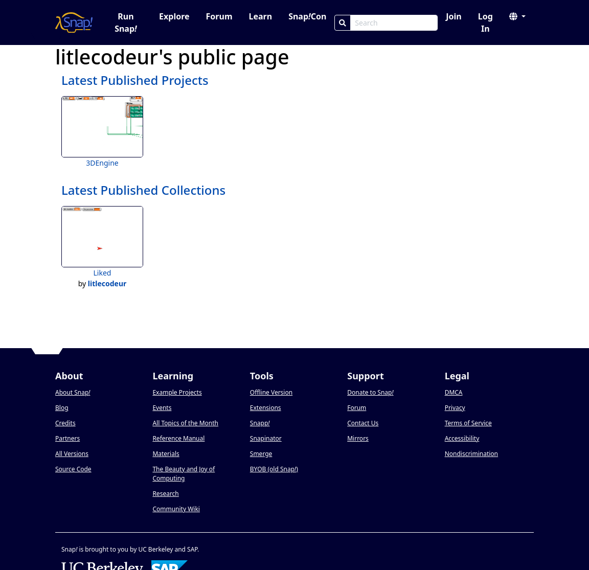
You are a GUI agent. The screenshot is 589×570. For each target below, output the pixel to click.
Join (453, 16)
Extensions (265, 407)
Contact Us (362, 423)
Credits (65, 423)
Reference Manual (178, 438)
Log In (485, 22)
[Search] (342, 23)
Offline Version (271, 392)
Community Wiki (176, 509)
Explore (174, 16)
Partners (67, 438)
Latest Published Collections (143, 189)
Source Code (73, 469)
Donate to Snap (370, 392)
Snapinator (266, 438)
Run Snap (126, 22)
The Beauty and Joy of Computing (183, 474)
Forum (219, 16)
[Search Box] (394, 23)
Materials (165, 453)
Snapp (260, 423)
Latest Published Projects (135, 80)
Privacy (455, 407)
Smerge (261, 453)
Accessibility (462, 438)
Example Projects (176, 392)
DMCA (454, 392)
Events (161, 407)
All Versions (71, 453)
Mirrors (358, 438)
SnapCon (307, 16)
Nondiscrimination (471, 453)
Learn (260, 16)
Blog (62, 407)
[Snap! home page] (74, 22)
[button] (517, 16)
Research (165, 493)
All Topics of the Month (185, 423)
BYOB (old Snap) (274, 469)
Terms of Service (468, 423)
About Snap (72, 392)
